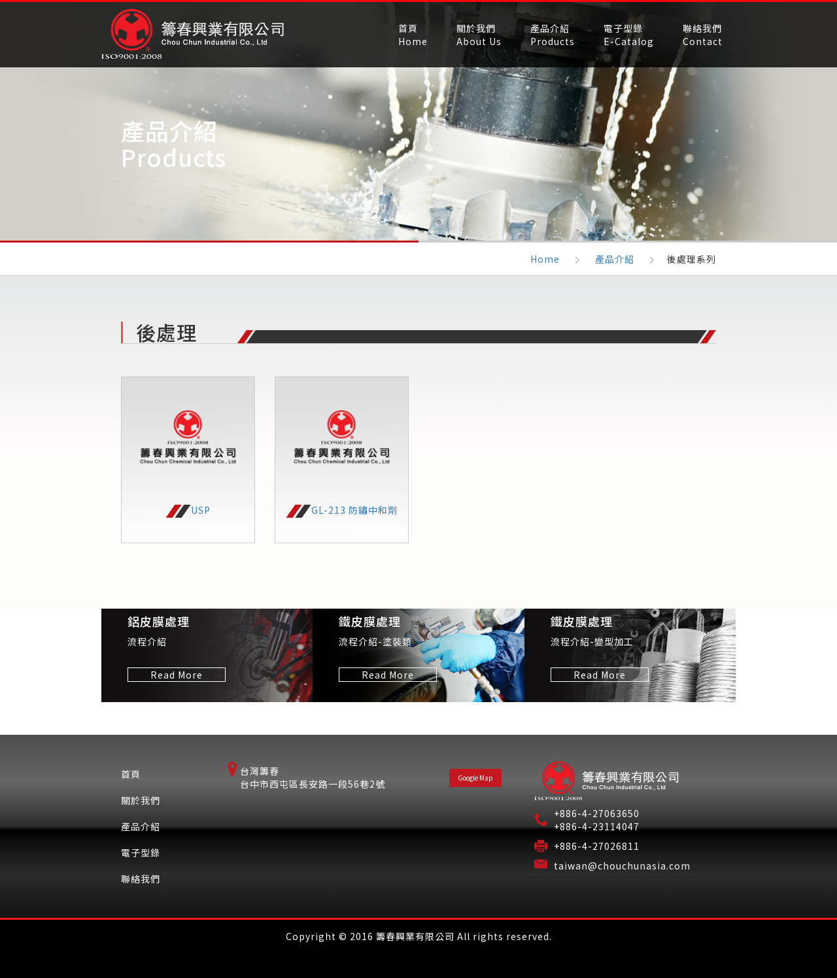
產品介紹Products (552, 35)
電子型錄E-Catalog (629, 35)
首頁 (131, 774)
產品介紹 (614, 258)
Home (545, 258)
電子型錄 (140, 852)
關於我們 (140, 800)
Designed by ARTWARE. (418, 958)
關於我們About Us (479, 35)
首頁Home (413, 35)
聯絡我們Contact (703, 35)
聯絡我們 (140, 878)
